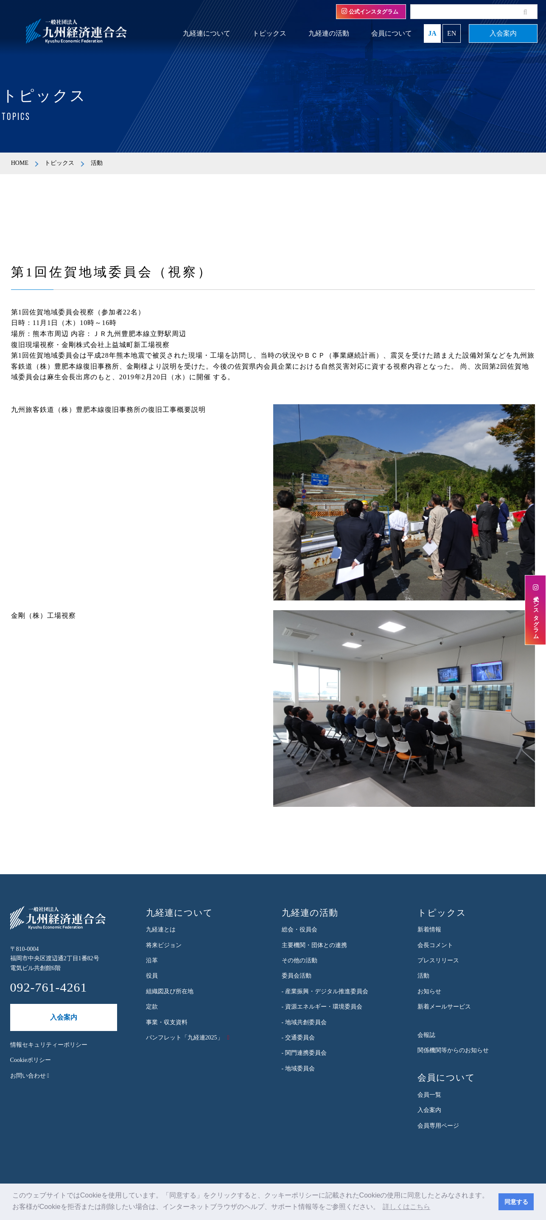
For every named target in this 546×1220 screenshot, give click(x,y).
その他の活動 (299, 960)
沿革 (152, 960)
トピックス (269, 33)
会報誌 (426, 1035)
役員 (152, 976)
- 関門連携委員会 (304, 1053)
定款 (152, 1006)
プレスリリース (438, 960)
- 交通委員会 (298, 1037)
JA (432, 33)
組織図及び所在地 (169, 991)
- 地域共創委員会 (304, 1022)
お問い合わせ (30, 1076)
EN (451, 33)
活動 (423, 976)
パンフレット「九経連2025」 (184, 1037)
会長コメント (435, 945)
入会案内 (503, 33)
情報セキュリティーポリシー (48, 1045)
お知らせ (429, 991)
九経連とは (161, 929)
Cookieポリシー (30, 1060)
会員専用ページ (438, 1126)
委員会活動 (296, 976)
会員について (391, 33)
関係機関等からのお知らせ (453, 1050)
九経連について (206, 33)
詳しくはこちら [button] (406, 1206)
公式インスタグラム (370, 11)
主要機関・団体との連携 (314, 945)
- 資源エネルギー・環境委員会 (322, 1006)
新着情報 (429, 929)
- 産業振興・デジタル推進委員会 (325, 991)
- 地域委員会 (298, 1068)
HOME (19, 163)
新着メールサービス (444, 1006)
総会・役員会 (299, 929)
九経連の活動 (328, 33)
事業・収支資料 (167, 1022)
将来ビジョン (164, 945)
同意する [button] (516, 1201)
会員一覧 (429, 1095)
